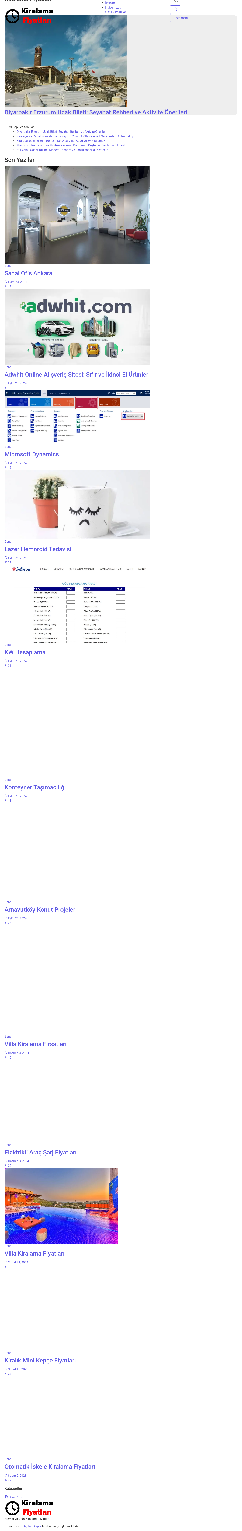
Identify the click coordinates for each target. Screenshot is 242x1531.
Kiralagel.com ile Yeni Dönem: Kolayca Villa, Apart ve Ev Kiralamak (61, 141)
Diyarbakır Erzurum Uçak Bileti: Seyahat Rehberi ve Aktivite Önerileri (61, 131)
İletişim (110, 3)
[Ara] (175, 9)
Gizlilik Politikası (116, 12)
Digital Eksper (32, 1526)
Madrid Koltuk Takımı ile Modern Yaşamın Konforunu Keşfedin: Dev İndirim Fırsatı (71, 145)
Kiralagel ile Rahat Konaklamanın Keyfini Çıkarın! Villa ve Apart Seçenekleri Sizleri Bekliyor (76, 136)
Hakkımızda (113, 7)
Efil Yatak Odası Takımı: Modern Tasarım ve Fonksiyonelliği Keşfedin (62, 150)
